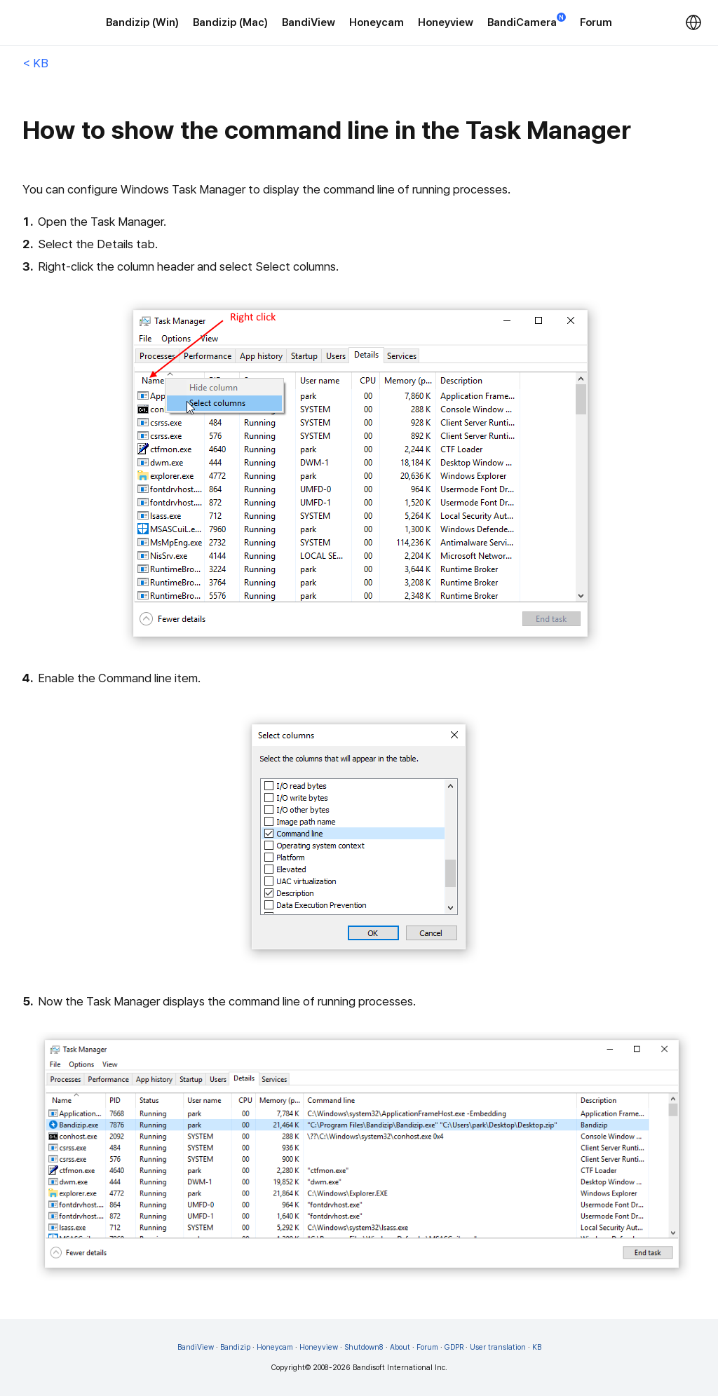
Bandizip (235, 1347)
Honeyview (445, 22)
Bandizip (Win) (142, 22)
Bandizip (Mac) (230, 22)
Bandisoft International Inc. (400, 1367)
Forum (596, 22)
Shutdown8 (364, 1347)
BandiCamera (526, 21)
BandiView (308, 22)
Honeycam (376, 22)
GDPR (454, 1347)
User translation (498, 1347)
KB (536, 1347)
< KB (35, 63)
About (400, 1347)
